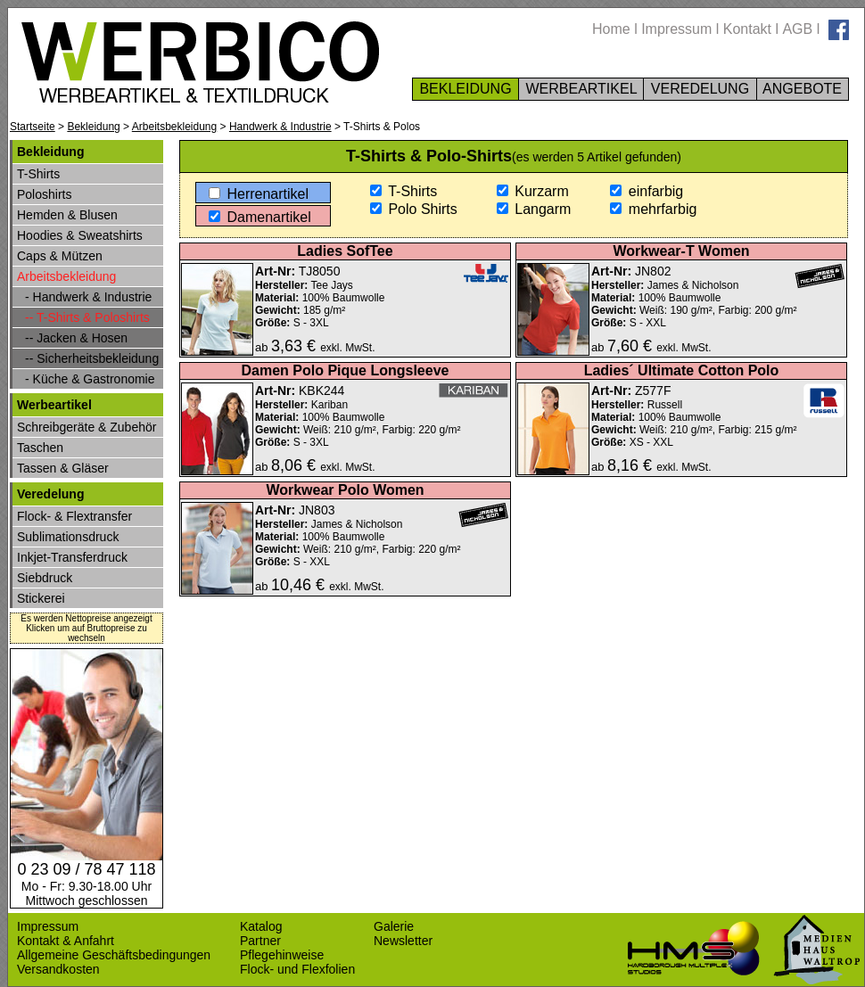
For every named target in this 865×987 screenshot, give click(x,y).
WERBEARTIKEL (581, 88)
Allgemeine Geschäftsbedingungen (113, 955)
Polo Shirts (413, 209)
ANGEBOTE (803, 88)
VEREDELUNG (700, 88)
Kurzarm (533, 191)
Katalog (261, 926)
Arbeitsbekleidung (174, 126)
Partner (260, 941)
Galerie (394, 926)
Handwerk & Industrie (280, 126)
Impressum (676, 29)
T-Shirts (403, 191)
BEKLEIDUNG (465, 88)
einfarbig (646, 191)
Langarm (534, 209)
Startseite (32, 126)
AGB (797, 29)
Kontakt (747, 29)
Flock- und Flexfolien (297, 969)
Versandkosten (58, 969)
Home (611, 29)
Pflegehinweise (282, 955)
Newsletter (403, 941)
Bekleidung (93, 126)
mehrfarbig (653, 209)
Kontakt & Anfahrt (65, 941)
